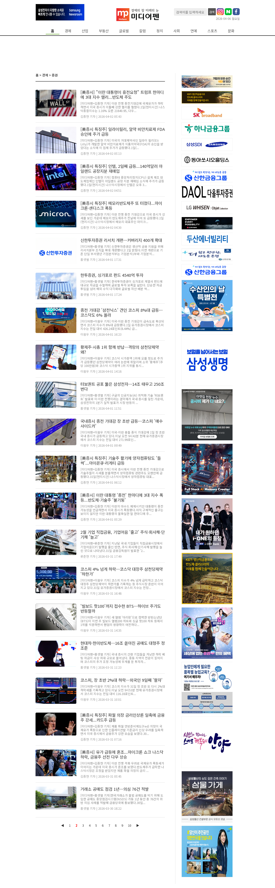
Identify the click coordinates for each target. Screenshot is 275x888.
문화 (231, 30)
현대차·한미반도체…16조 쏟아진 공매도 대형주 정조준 (122, 645)
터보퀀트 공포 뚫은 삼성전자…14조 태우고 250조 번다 (122, 386)
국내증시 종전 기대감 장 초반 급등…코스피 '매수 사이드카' (121, 423)
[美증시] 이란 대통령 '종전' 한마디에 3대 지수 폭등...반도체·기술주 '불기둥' (121, 497)
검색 (212, 12)
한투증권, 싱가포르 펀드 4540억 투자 (111, 275)
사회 (176, 30)
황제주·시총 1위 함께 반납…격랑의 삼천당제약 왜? (119, 349)
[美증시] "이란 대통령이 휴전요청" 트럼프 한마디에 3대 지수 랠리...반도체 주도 (122, 94)
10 (129, 825)
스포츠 (212, 30)
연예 (193, 30)
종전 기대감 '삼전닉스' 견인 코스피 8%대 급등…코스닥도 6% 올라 (121, 312)
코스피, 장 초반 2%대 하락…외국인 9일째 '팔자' (121, 680)
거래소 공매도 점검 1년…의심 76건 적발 (114, 789)
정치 (159, 30)
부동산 (104, 30)
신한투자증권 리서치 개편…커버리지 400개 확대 (121, 240)
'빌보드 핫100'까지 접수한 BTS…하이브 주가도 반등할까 (120, 608)
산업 (85, 30)
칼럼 (142, 30)
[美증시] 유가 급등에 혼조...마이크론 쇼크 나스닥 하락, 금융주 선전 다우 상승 (121, 754)
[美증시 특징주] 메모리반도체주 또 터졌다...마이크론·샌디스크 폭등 (121, 205)
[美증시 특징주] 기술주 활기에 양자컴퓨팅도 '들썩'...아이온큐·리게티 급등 (120, 460)
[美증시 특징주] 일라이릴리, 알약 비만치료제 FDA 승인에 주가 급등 (122, 131)
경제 (68, 30)
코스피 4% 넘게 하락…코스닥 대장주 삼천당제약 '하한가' (121, 571)
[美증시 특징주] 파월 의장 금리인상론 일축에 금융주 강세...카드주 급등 (122, 717)
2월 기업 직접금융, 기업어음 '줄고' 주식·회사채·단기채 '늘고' (122, 534)
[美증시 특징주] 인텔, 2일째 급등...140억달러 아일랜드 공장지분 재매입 (121, 168)
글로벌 (124, 30)
